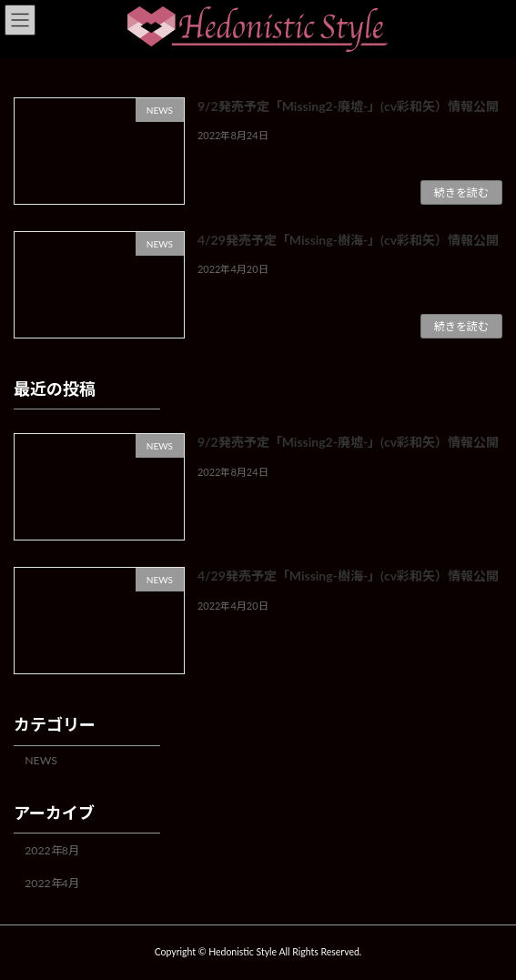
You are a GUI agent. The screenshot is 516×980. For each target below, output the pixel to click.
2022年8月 (52, 850)
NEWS (41, 760)
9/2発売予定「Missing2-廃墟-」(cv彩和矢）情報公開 (348, 106)
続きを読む (461, 192)
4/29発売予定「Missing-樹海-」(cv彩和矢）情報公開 (348, 240)
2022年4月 (52, 883)
